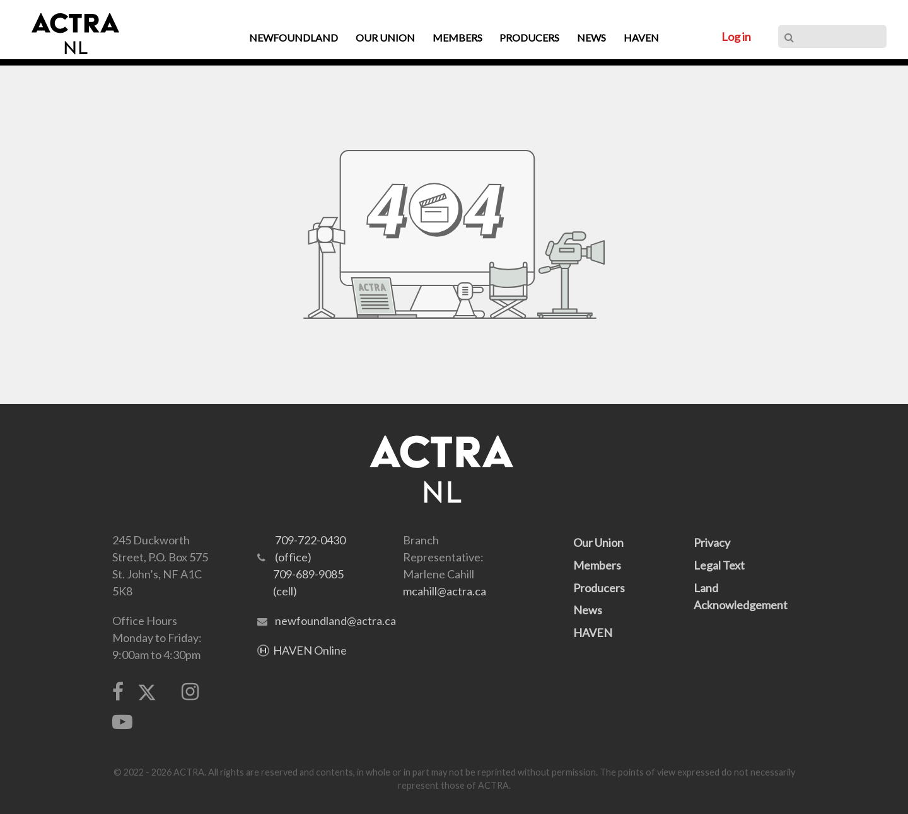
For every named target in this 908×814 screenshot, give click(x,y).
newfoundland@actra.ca (335, 621)
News (587, 610)
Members (597, 565)
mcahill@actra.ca (444, 591)
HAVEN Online (310, 650)
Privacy (712, 542)
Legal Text (719, 565)
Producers (599, 588)
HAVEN (592, 632)
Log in (736, 36)
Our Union (598, 542)
